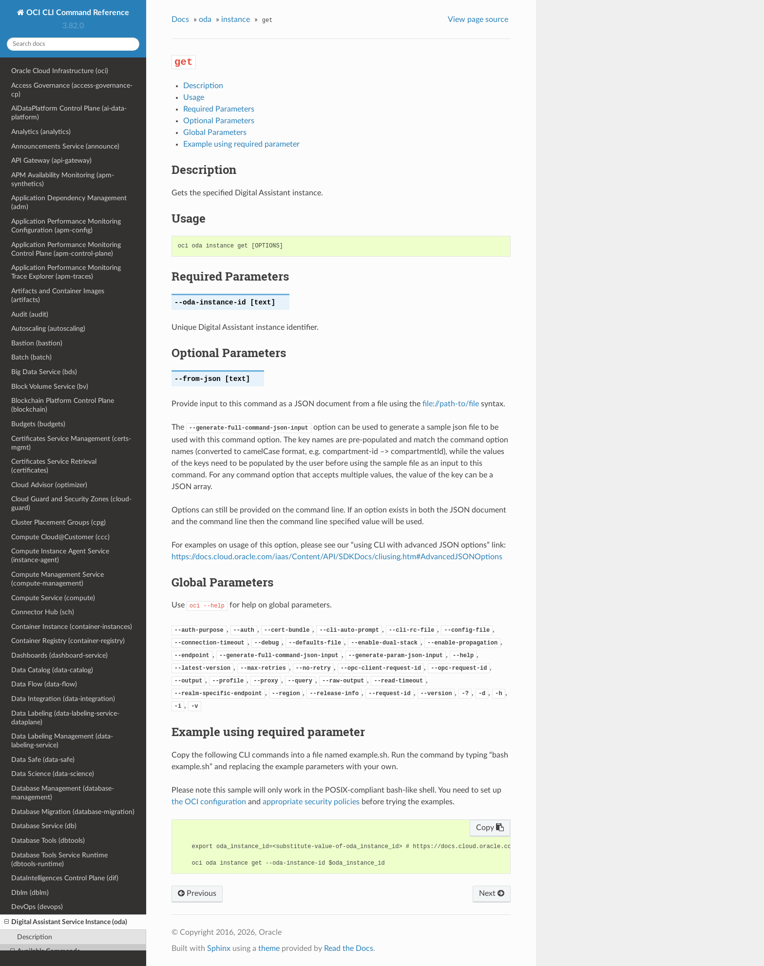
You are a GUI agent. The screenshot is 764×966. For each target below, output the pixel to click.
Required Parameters (218, 109)
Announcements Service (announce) (65, 146)
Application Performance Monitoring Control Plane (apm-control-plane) (66, 249)
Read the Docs (348, 948)
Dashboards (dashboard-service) (59, 655)
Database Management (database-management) (62, 793)
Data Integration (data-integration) (63, 698)
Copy (490, 828)
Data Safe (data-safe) (43, 759)
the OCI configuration (209, 802)
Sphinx (218, 948)
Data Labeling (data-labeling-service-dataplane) (65, 718)
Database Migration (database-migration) (72, 811)
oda (205, 19)
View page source (478, 19)
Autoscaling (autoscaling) (48, 328)
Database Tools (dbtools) (48, 840)
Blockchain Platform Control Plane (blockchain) (62, 405)
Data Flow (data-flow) (44, 684)
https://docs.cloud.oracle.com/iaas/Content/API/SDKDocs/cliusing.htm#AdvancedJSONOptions (337, 557)
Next (491, 893)
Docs (180, 19)
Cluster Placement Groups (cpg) (58, 522)
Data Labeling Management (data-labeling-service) (62, 741)
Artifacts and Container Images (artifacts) (57, 295)
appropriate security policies (311, 802)
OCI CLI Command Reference (76, 13)
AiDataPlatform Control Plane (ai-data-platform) (69, 113)
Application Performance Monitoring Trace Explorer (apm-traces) (66, 272)
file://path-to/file (450, 404)
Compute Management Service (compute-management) (57, 579)
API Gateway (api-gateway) (51, 160)
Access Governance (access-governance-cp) (72, 90)
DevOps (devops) (37, 906)
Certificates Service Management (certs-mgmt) (71, 443)
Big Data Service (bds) (44, 372)
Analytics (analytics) (41, 131)
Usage (193, 97)
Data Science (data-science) (52, 773)
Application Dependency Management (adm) (69, 202)
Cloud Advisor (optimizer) (49, 485)
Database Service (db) (43, 826)
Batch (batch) (31, 357)
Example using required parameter (241, 144)
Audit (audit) (29, 314)
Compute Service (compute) (53, 598)
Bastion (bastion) (36, 343)
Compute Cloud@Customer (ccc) (60, 537)
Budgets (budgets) (38, 424)
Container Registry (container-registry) (68, 640)
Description (34, 937)
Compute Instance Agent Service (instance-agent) (60, 556)
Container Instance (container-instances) (71, 626)
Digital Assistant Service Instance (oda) (65, 922)
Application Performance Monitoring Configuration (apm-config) (66, 226)
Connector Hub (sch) (42, 612)
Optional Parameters (218, 121)
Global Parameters (215, 132)
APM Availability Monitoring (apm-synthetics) (62, 179)
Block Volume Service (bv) (49, 386)
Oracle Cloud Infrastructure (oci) (59, 71)
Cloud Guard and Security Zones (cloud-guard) (71, 503)
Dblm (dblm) (30, 892)
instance (235, 19)
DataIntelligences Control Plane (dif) (64, 878)
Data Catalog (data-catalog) (52, 670)
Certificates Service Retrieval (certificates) (53, 466)
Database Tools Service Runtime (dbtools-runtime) (59, 860)
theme (269, 948)
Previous (197, 893)
